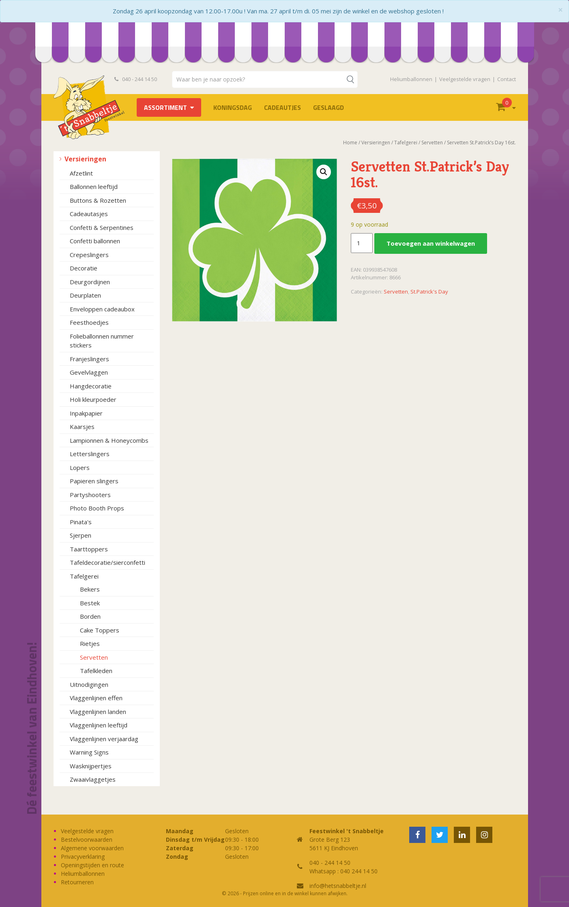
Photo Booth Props (97, 508)
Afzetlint (81, 173)
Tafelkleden (96, 671)
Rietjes (90, 643)
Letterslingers (90, 454)
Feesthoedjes (89, 322)
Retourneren (77, 882)
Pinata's (81, 522)
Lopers (80, 467)
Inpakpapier (86, 413)
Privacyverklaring (83, 856)
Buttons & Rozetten (98, 200)
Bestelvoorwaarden (86, 839)
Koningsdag (232, 107)
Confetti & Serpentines (101, 227)
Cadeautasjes (89, 214)
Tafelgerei (84, 576)
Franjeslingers (89, 359)
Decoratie (83, 268)
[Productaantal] (362, 243)
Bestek (90, 603)
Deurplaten (85, 295)
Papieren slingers (94, 481)
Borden (90, 616)
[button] (323, 172)
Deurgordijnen (90, 282)
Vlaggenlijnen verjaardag (104, 739)
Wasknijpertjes (91, 766)
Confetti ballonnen (95, 241)
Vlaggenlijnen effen (96, 698)
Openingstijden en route (92, 865)
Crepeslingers (89, 255)
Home (350, 142)
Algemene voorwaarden (92, 848)
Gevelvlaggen (89, 372)
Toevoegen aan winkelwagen (430, 243)
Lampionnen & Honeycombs (109, 440)
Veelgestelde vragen (464, 79)
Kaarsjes (82, 426)
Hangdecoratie (91, 386)
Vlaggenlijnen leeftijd (98, 725)
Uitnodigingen (89, 684)
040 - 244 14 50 (135, 79)
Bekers (90, 589)
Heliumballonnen (411, 79)
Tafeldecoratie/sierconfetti (107, 562)
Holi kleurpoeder (93, 399)
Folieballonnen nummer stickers (102, 341)
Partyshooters (90, 495)
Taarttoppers (89, 549)
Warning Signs (89, 752)
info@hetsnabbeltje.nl (337, 886)
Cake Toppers (99, 630)
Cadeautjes (282, 107)
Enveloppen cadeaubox (102, 309)
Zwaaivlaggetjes (93, 779)
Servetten (94, 657)
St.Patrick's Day (429, 291)
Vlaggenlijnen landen (98, 712)
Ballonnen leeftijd (94, 186)
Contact (506, 79)
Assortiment (165, 107)
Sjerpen (80, 535)
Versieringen (85, 158)
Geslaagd (328, 107)
